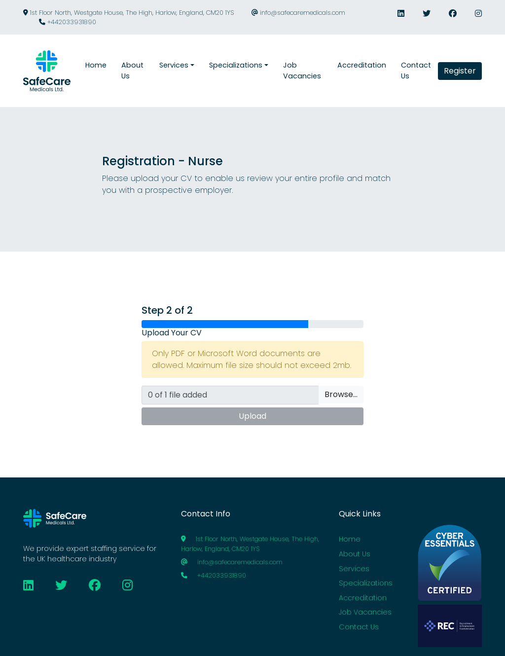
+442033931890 (67, 22)
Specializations (366, 583)
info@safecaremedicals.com (298, 12)
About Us (354, 554)
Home (350, 539)
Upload (252, 416)
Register (460, 70)
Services (354, 569)
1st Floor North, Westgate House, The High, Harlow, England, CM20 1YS (128, 12)
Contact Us (359, 627)
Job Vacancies (365, 612)
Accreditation (363, 598)
